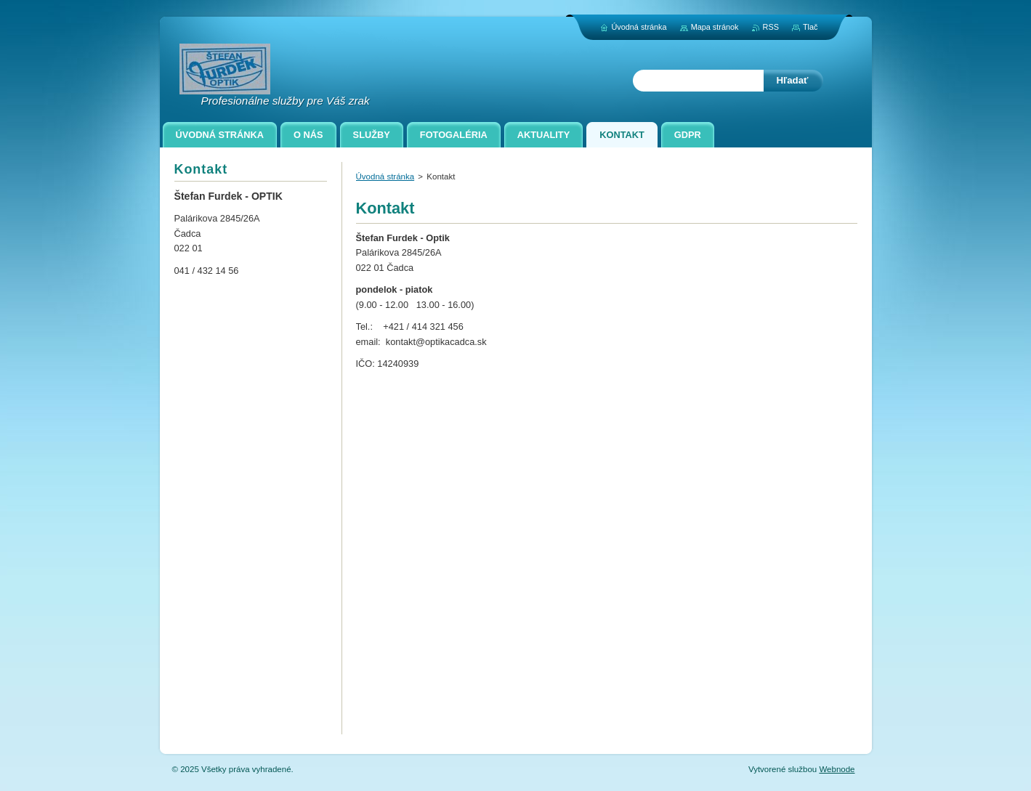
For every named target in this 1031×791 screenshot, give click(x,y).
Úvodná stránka (385, 176)
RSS (771, 27)
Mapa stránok (715, 27)
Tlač (810, 27)
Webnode (836, 769)
